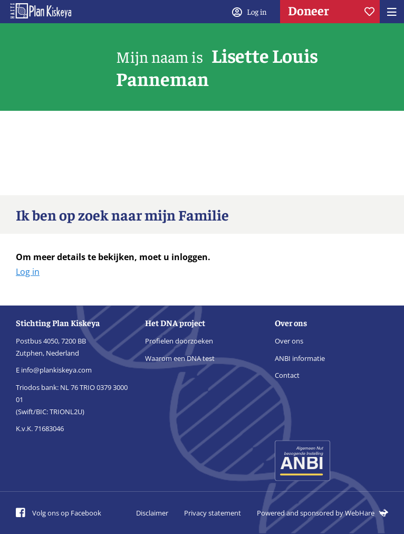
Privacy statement (212, 513)
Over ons (289, 341)
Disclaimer (152, 513)
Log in (28, 272)
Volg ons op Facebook (58, 513)
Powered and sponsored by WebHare (322, 513)
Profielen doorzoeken (179, 341)
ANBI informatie (300, 358)
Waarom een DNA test (180, 358)
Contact (287, 375)
